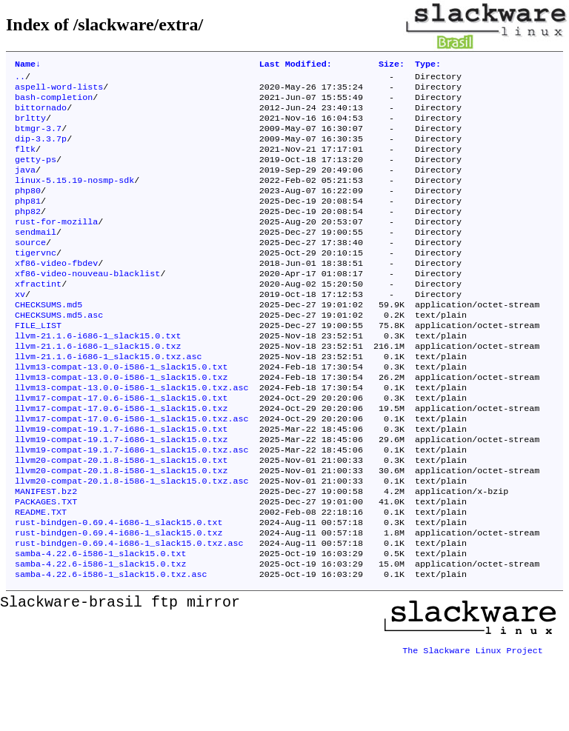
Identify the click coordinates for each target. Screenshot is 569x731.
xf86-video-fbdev (56, 292)
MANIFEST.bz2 (46, 553)
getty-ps (35, 174)
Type (428, 65)
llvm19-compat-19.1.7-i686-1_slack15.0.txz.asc (132, 506)
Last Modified (295, 65)
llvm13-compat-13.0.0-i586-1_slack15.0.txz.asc (132, 435)
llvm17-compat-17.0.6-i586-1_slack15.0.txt (121, 447)
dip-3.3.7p (41, 150)
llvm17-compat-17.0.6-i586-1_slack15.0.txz (121, 458)
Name (28, 65)
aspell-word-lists (59, 91)
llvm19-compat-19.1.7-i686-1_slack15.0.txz (121, 494)
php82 (28, 233)
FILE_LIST (38, 364)
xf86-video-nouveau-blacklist (87, 304)
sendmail (35, 257)
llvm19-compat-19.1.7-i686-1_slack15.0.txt (121, 482)
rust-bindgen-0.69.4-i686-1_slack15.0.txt (119, 589)
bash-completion (54, 103)
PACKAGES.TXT (46, 565)
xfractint (38, 316)
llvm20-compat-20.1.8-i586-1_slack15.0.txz (121, 529)
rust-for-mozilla (56, 245)
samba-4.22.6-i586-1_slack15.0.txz (100, 636)
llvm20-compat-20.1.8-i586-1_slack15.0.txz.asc (132, 541)
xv (20, 328)
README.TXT (41, 577)
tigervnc (35, 281)
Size (392, 65)
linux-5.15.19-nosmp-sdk (74, 198)
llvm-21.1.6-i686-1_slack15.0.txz (98, 387)
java (25, 186)
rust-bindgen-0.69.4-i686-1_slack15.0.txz (119, 601)
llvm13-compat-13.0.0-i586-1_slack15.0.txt (121, 411)
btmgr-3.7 (38, 138)
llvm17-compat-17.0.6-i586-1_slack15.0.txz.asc (132, 470)
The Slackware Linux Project (472, 719)
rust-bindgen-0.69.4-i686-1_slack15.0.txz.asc (129, 612)
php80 (28, 210)
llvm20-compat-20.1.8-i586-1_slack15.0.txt (121, 518)
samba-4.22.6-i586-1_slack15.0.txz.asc (111, 648)
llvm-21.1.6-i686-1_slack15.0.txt (98, 375)
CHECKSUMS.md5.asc (59, 352)
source (30, 269)
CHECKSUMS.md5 (48, 340)
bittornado (41, 115)
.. (20, 79)
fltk (25, 162)
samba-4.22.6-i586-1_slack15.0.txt (100, 624)
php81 (28, 221)
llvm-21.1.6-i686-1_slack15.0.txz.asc (108, 399)
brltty (30, 127)
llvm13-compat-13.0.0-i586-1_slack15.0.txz (121, 423)
